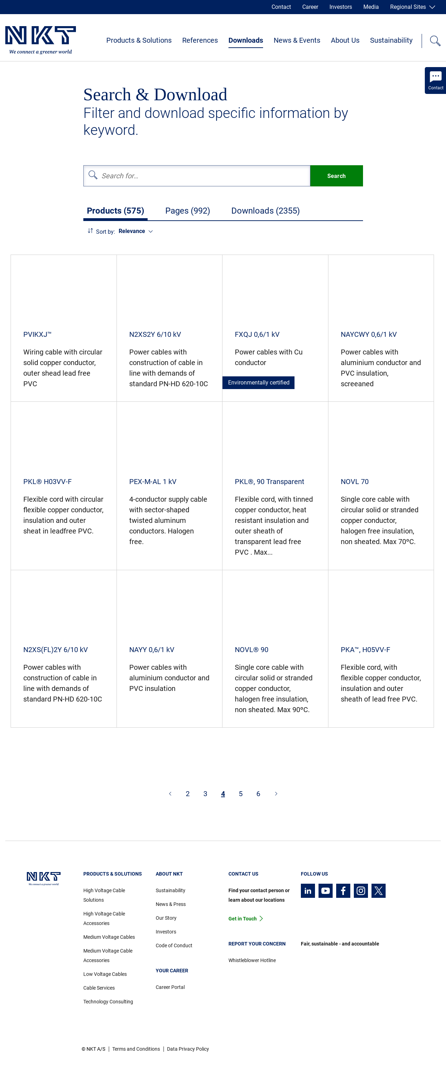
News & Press (171, 904)
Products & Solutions (139, 40)
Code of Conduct (174, 945)
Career (310, 7)
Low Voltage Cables (105, 974)
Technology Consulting (108, 1001)
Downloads (245, 40)
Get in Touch (242, 918)
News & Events (297, 40)
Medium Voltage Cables (109, 937)
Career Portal (170, 987)
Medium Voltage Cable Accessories (107, 955)
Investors (340, 7)
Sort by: (105, 231)
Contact (281, 7)
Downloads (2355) (265, 211)
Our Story (166, 918)
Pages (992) (187, 211)
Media (371, 7)
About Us (345, 40)
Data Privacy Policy (188, 1049)
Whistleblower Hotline (252, 960)
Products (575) (115, 211)
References (200, 40)
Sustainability (391, 40)
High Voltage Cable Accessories (104, 918)
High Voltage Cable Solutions (104, 895)
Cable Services (99, 988)
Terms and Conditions (136, 1049)
